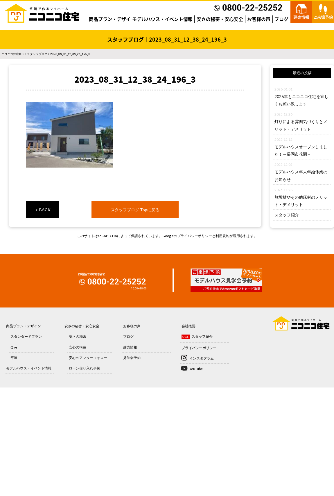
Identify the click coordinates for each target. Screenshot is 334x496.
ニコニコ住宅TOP (12, 54)
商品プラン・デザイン (112, 18)
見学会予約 (132, 357)
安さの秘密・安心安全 (220, 18)
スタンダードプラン (26, 336)
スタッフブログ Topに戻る (135, 209)
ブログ (281, 18)
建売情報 (130, 347)
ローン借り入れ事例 (84, 368)
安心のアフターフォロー (88, 357)
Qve (13, 347)
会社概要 (188, 326)
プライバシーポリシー (194, 236)
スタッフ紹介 (286, 214)
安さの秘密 (77, 336)
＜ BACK (42, 209)
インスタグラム (201, 358)
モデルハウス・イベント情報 (162, 18)
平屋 (13, 357)
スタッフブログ (37, 54)
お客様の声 (258, 18)
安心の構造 (77, 347)
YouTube (196, 369)
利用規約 (222, 236)
